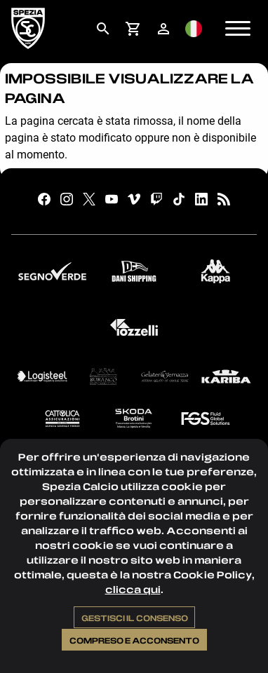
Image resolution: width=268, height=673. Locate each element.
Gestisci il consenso (134, 617)
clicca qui (133, 589)
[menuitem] (103, 29)
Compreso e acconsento (134, 640)
